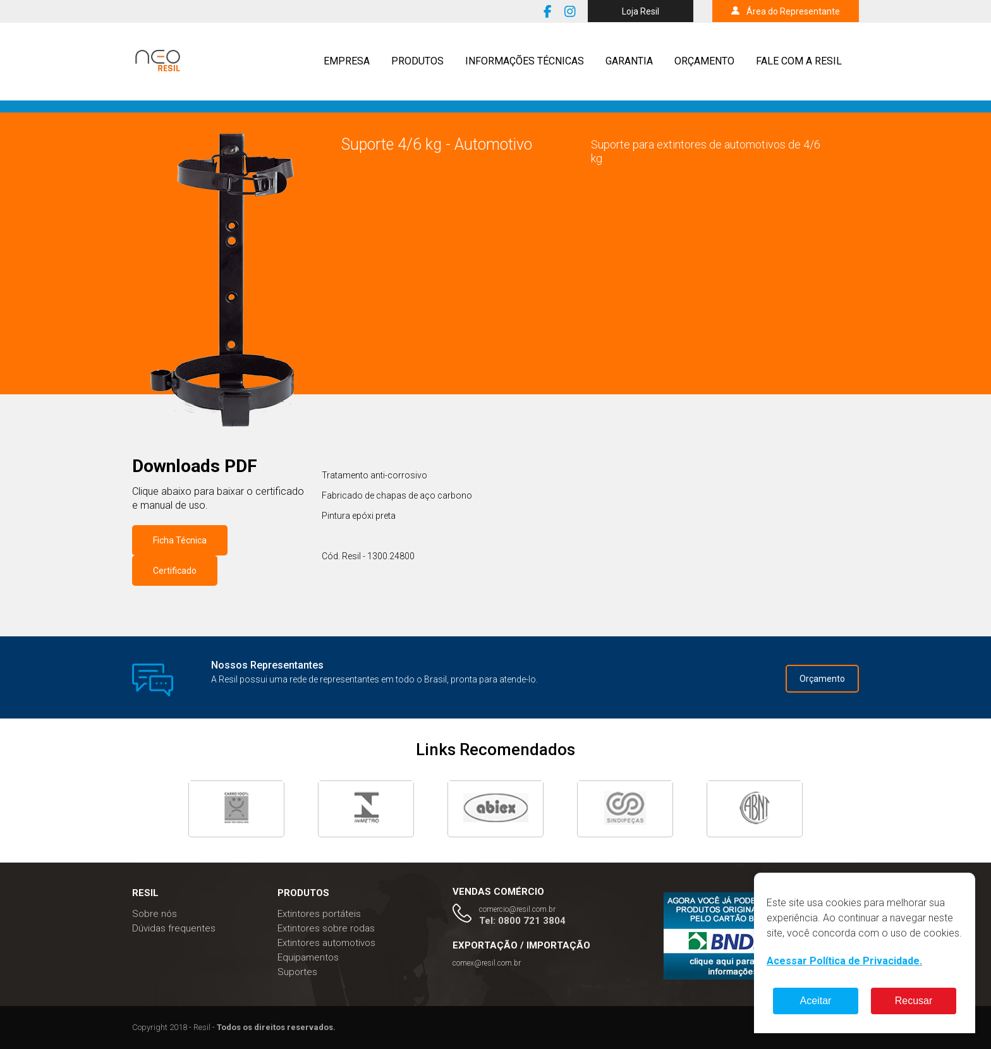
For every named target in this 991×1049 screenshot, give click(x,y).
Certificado (175, 571)
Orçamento (704, 61)
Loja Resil (640, 11)
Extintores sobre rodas (326, 928)
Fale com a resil (799, 61)
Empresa (347, 61)
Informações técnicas (524, 61)
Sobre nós (154, 913)
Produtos (417, 61)
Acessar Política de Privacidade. (844, 961)
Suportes (297, 972)
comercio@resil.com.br (517, 909)
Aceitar (816, 1000)
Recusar (914, 1000)
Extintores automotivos (326, 943)
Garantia (629, 61)
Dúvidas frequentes (174, 928)
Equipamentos (308, 957)
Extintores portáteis (319, 913)
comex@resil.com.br (487, 963)
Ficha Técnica (180, 540)
